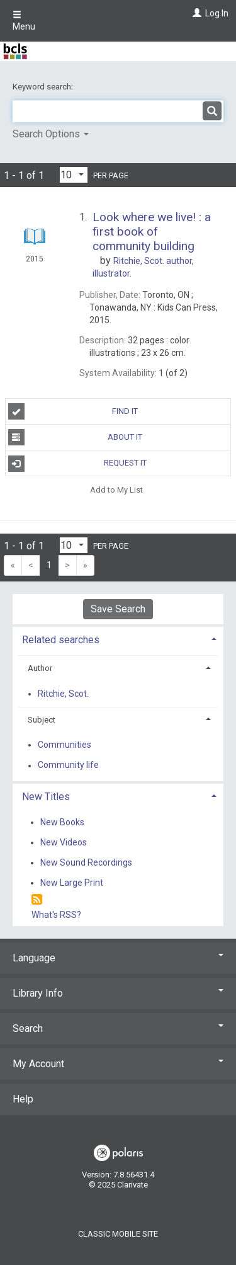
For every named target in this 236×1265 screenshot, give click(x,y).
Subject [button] (41, 719)
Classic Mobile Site (118, 1234)
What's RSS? (56, 915)
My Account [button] (118, 1064)
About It (75, 437)
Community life (68, 765)
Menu (24, 20)
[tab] (118, 638)
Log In (216, 13)
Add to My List (116, 489)
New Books (62, 822)
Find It (73, 411)
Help (23, 1099)
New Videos (63, 842)
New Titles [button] (46, 797)
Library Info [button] (118, 993)
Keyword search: (44, 86)
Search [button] (118, 1028)
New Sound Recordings (86, 862)
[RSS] (36, 900)
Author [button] (40, 668)
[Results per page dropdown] (73, 175)
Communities (64, 745)
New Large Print (71, 883)
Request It (77, 463)
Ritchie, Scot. (63, 694)
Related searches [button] (60, 640)
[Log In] (195, 13)
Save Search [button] (118, 609)
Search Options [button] (51, 134)
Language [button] (118, 958)
